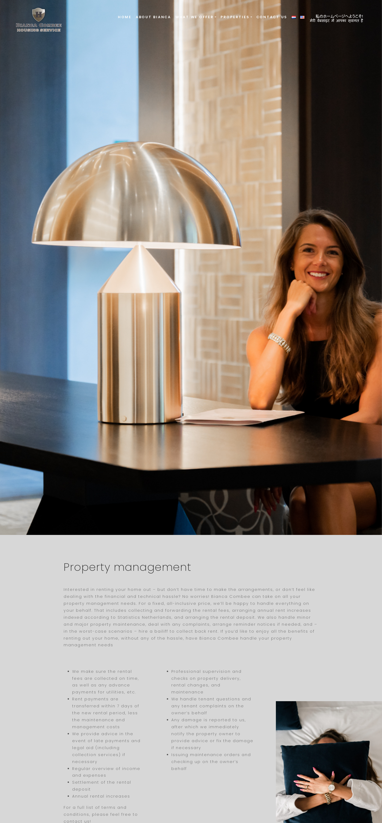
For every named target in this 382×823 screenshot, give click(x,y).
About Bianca (153, 17)
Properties (235, 17)
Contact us (272, 17)
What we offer (194, 17)
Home (125, 17)
